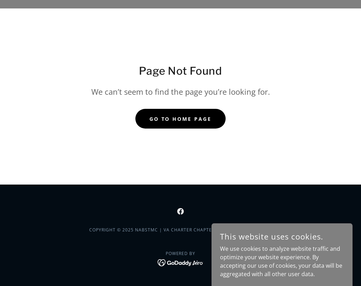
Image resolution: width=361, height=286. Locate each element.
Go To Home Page (180, 119)
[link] (180, 211)
